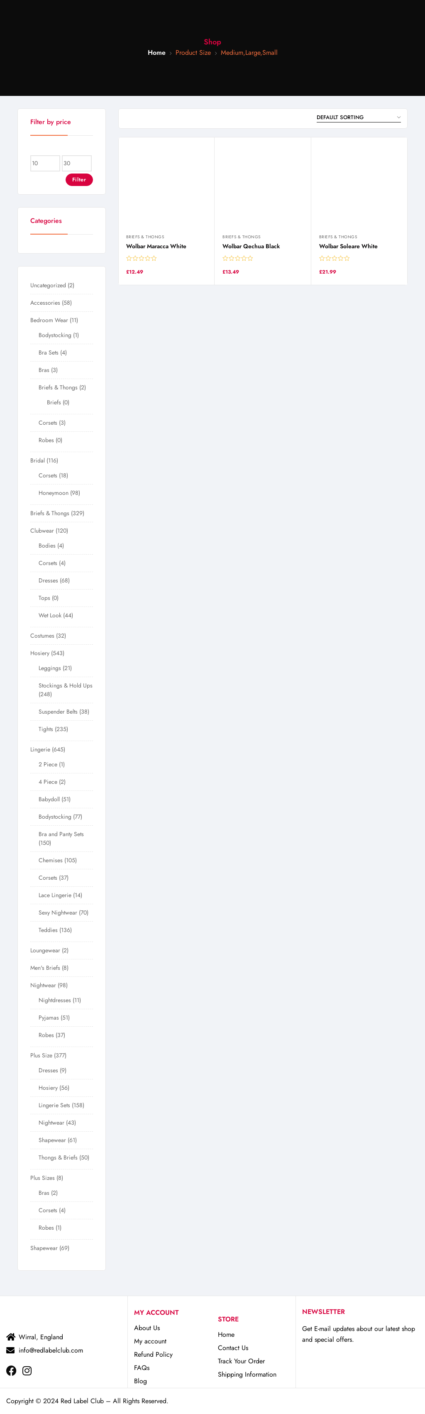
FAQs (141, 1367)
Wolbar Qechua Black (251, 246)
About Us (147, 1328)
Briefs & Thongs (145, 237)
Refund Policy (153, 1354)
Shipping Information (247, 1374)
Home (157, 52)
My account (150, 1341)
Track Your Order (241, 1361)
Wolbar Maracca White (156, 246)
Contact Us (233, 1348)
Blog (140, 1381)
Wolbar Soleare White (348, 246)
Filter (79, 179)
